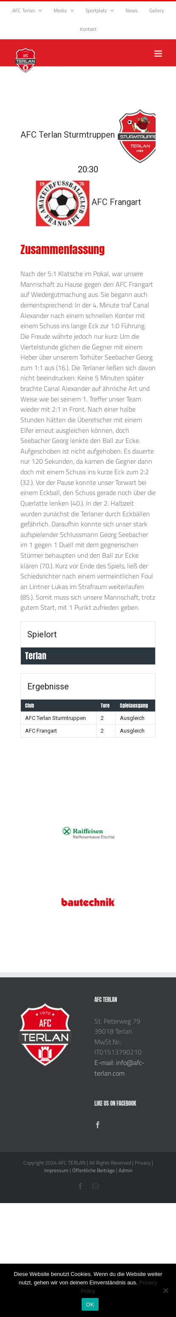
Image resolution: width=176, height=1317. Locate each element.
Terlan (35, 655)
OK (90, 1304)
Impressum (56, 1170)
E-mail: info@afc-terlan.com (119, 1067)
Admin (125, 1170)
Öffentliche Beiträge (93, 1170)
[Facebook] (97, 1124)
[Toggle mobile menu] (158, 53)
